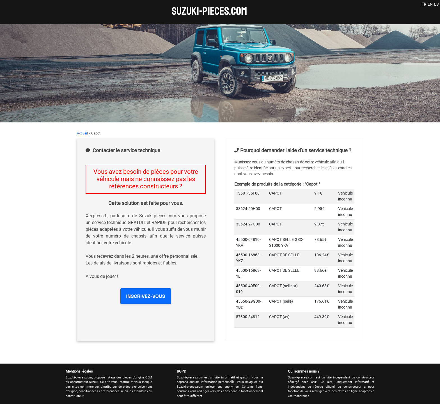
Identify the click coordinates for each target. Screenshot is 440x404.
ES (436, 4)
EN (430, 4)
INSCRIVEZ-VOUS (145, 296)
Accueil (82, 133)
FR (423, 4)
